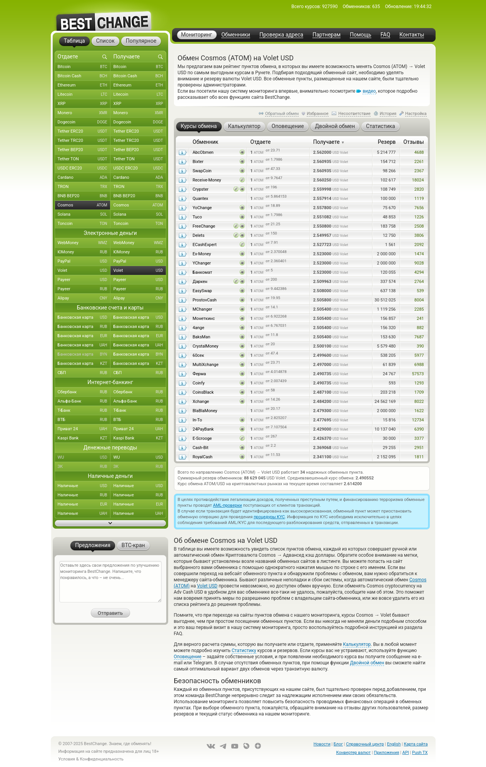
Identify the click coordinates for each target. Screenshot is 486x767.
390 (420, 346)
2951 (419, 447)
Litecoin (84, 94)
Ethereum (84, 85)
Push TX (420, 752)
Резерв (387, 142)
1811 (419, 456)
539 (420, 290)
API (405, 752)
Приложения (386, 752)
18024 (418, 180)
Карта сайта (416, 744)
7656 (419, 207)
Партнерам (326, 35)
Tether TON (84, 159)
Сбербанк (84, 392)
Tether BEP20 (84, 150)
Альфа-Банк (84, 401)
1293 (419, 383)
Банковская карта (84, 317)
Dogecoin (84, 122)
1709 (419, 392)
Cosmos (84, 205)
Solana (84, 214)
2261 (419, 161)
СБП (84, 373)
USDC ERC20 (84, 168)
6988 (419, 364)
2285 (419, 309)
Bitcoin (84, 67)
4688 (419, 152)
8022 (419, 401)
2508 (419, 226)
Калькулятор (357, 644)
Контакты (411, 35)
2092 (419, 244)
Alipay (84, 298)
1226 (419, 217)
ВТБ (84, 419)
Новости (322, 744)
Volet (84, 270)
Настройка (416, 113)
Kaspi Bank (84, 438)
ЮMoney (84, 252)
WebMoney (84, 243)
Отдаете (261, 142)
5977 (419, 355)
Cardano (84, 177)
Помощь (360, 35)
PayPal (84, 261)
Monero (84, 113)
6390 (419, 429)
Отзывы (413, 142)
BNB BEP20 (84, 196)
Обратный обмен (282, 113)
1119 (419, 198)
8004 (419, 300)
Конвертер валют (353, 752)
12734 (418, 420)
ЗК (84, 466)
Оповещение (188, 656)
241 (420, 318)
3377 (419, 438)
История (388, 113)
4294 (419, 272)
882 (420, 327)
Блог (338, 744)
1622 (419, 410)
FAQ (385, 35)
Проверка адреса (281, 35)
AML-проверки (227, 505)
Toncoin (84, 223)
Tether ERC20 (84, 131)
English (394, 744)
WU (84, 457)
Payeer (84, 280)
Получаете (329, 142)
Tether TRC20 (84, 140)
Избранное (317, 113)
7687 (419, 336)
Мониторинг (196, 35)
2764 (419, 281)
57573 (418, 373)
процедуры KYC (269, 516)
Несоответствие (354, 113)
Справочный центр (365, 744)
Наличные (84, 486)
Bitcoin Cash (84, 76)
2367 (419, 170)
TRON (84, 186)
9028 (419, 263)
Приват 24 (84, 429)
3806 (419, 235)
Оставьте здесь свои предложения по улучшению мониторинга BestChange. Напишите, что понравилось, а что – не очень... (110, 581)
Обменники (235, 35)
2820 (419, 189)
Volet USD (207, 586)
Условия (66, 759)
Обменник (206, 142)
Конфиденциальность (102, 759)
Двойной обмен (367, 663)
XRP (84, 103)
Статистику (244, 650)
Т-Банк (84, 410)
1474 (419, 253)
